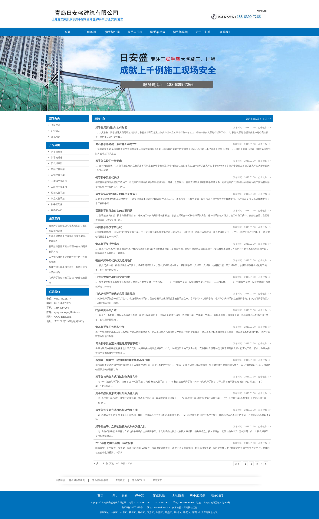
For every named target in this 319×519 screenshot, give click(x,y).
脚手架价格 (135, 32)
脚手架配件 (56, 204)
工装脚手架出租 (59, 187)
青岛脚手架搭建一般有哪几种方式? (116, 144)
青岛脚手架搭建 (100, 480)
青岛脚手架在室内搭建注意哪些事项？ (117, 343)
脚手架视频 (180, 32)
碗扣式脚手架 (58, 169)
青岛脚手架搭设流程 (107, 243)
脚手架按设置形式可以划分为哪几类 (116, 393)
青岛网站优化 (190, 507)
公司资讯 (55, 125)
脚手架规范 (157, 32)
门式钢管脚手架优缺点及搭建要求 (115, 293)
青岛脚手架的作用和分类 (109, 326)
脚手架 (139, 495)
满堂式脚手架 (58, 198)
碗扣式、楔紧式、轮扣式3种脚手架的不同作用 (122, 360)
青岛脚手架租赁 (77, 480)
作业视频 (159, 495)
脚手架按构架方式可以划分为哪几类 (116, 376)
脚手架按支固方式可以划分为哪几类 (116, 409)
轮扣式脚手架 (58, 192)
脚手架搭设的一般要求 (108, 160)
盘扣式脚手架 (58, 175)
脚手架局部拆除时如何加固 (111, 127)
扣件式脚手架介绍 (106, 310)
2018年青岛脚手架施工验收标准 (114, 443)
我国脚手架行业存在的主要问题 (113, 210)
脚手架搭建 (56, 157)
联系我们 (225, 32)
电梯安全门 (56, 210)
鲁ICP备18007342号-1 (133, 507)
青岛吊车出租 (139, 480)
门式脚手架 (56, 163)
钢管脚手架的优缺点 (107, 177)
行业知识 (55, 131)
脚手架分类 (112, 32)
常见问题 (55, 137)
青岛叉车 (157, 480)
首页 (67, 32)
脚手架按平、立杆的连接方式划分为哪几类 (120, 426)
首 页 (264, 118)
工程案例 (90, 32)
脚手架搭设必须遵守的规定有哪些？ (116, 194)
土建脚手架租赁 (59, 181)
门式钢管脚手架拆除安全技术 (112, 277)
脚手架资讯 (197, 495)
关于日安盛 (202, 32)
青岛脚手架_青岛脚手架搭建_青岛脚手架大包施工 (86, 16)
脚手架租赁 (56, 151)
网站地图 (261, 11)
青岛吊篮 (120, 480)
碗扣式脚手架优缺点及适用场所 (113, 260)
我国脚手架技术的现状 (108, 227)
